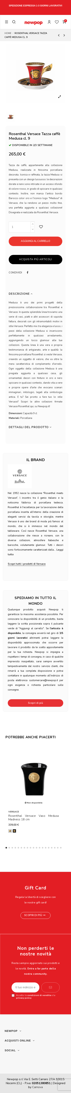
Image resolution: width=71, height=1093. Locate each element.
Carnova (37, 1087)
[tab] (35, 294)
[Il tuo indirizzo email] (25, 987)
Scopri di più (35, 703)
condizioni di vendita (39, 995)
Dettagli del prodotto (30, 427)
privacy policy (23, 997)
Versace (13, 811)
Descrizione (21, 294)
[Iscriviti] (50, 987)
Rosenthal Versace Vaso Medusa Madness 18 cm (33, 817)
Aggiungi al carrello (35, 241)
